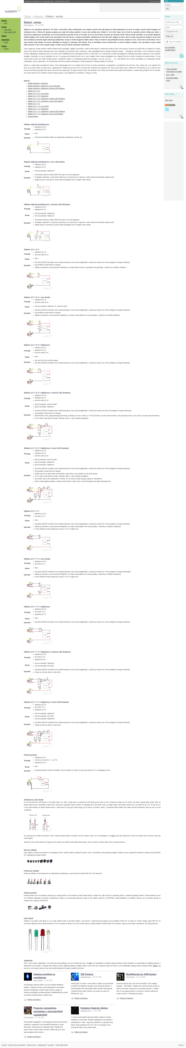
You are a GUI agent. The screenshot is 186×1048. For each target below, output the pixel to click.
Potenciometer (33, 116)
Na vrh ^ (181, 1045)
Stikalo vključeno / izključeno (38, 83)
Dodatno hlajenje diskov (94, 1008)
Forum (4, 27)
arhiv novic (169, 100)
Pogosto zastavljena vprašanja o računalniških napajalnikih (48, 1011)
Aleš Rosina (130, 977)
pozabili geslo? (170, 50)
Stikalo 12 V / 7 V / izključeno (38, 109)
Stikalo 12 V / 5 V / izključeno (38, 96)
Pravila (4, 1045)
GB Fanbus (87, 974)
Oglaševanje (42, 1045)
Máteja (155, 966)
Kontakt (51, 1045)
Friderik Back (28, 1017)
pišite (113, 836)
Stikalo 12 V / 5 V (34, 91)
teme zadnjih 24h (10, 32)
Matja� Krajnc (86, 977)
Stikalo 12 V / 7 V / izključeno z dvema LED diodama (46, 111)
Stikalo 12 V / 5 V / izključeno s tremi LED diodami (45, 101)
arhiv (5, 23)
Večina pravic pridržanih (16, 1045)
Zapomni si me (171, 31)
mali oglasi (7, 30)
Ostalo (4, 46)
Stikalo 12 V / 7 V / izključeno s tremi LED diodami (45, 114)
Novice (4, 21)
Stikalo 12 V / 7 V (34, 104)
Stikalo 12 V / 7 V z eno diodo (38, 106)
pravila (6, 49)
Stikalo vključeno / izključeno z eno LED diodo (44, 86)
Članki (4, 36)
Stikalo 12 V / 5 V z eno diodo (38, 94)
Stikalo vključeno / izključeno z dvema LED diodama (46, 88)
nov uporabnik (170, 47)
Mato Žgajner (28, 25)
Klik (32, 37)
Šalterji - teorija (32, 22)
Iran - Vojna (170, 75)
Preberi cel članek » (34, 1000)
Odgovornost (31, 1045)
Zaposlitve (5, 40)
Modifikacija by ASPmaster (141, 974)
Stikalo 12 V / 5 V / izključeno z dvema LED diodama (46, 99)
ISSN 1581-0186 (61, 1045)
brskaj (6, 42)
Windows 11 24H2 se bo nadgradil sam (47, 1)
